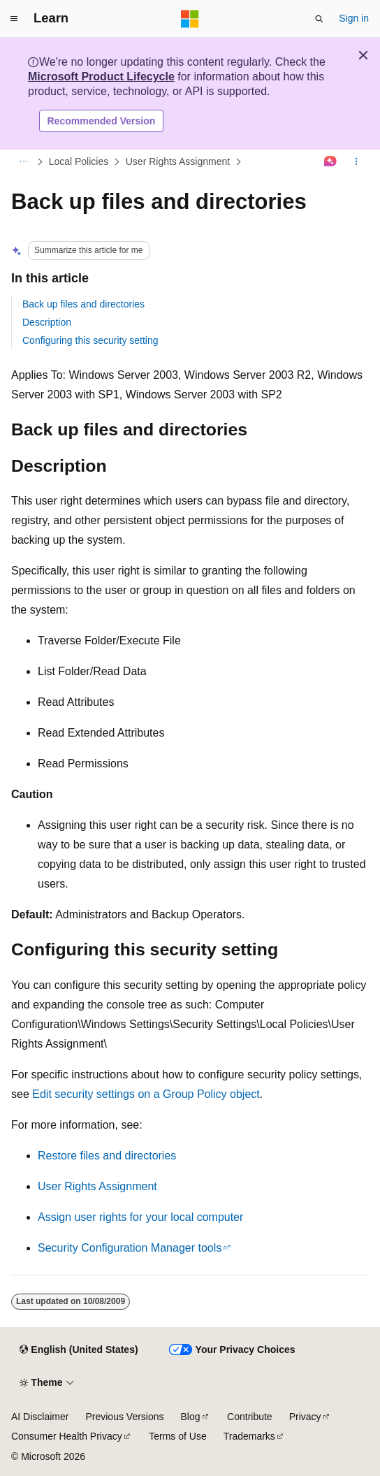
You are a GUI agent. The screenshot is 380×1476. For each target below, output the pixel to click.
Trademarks (249, 1436)
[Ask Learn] (330, 162)
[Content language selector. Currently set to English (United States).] (78, 1350)
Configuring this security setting (90, 340)
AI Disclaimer (39, 1416)
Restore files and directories (107, 1156)
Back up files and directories (83, 304)
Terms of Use (177, 1436)
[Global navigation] (14, 18)
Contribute (249, 1416)
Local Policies (79, 161)
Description (46, 322)
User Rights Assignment (178, 161)
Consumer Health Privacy (66, 1436)
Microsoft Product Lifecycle (101, 76)
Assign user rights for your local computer (140, 1217)
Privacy (305, 1416)
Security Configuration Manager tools (129, 1248)
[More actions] (356, 162)
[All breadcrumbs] (23, 162)
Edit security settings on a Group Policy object (146, 1094)
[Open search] (319, 18)
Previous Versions (124, 1416)
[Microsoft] (190, 19)
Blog (190, 1416)
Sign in (354, 18)
